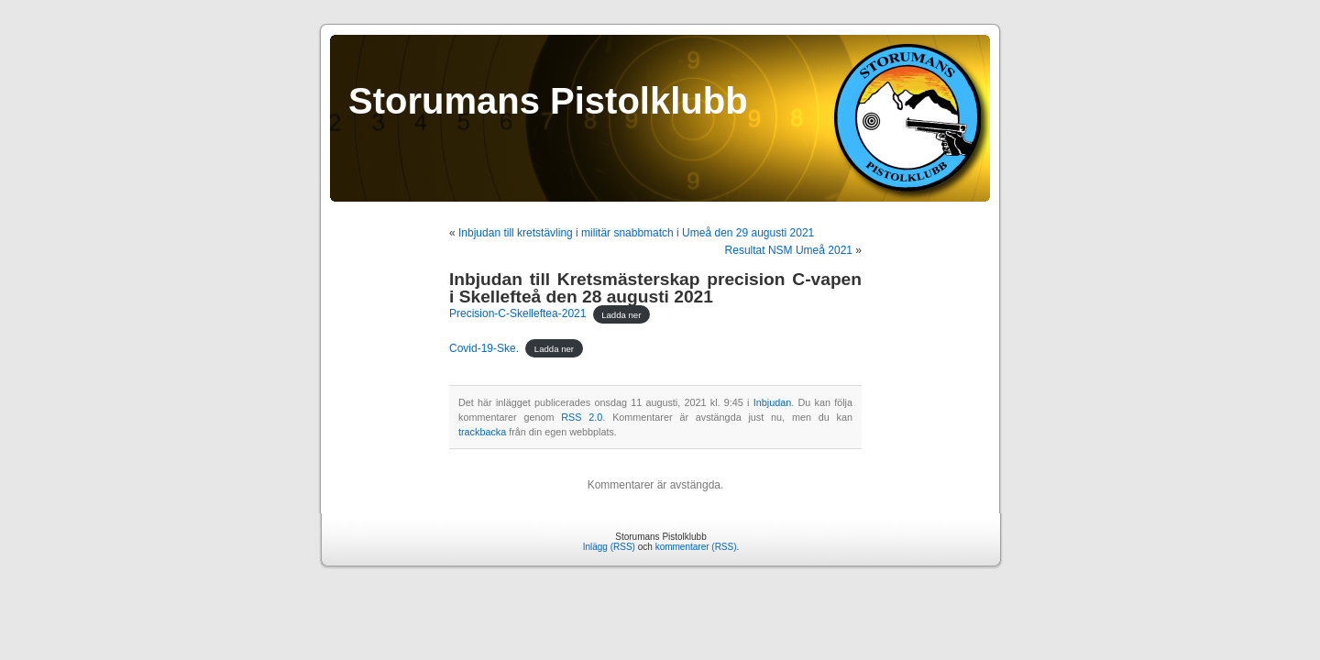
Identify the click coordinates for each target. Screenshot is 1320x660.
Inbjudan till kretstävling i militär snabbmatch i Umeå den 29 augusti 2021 (636, 232)
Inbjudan (772, 402)
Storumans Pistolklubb (548, 101)
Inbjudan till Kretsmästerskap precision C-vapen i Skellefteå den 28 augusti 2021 (655, 288)
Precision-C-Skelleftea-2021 (517, 313)
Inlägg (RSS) (609, 547)
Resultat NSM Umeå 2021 (788, 250)
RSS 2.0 (581, 417)
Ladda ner (621, 314)
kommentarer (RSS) (696, 547)
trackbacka (482, 431)
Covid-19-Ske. (484, 348)
